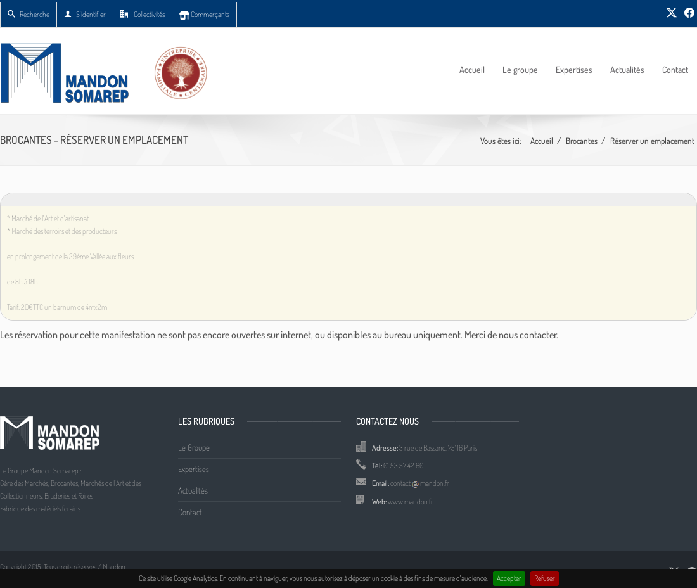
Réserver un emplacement (652, 141)
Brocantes (582, 141)
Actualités (627, 69)
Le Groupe (194, 447)
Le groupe (520, 69)
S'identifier (85, 14)
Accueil (472, 69)
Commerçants (204, 14)
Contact (675, 69)
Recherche (28, 14)
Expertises (574, 69)
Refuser (544, 578)
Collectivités (142, 14)
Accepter (509, 578)
